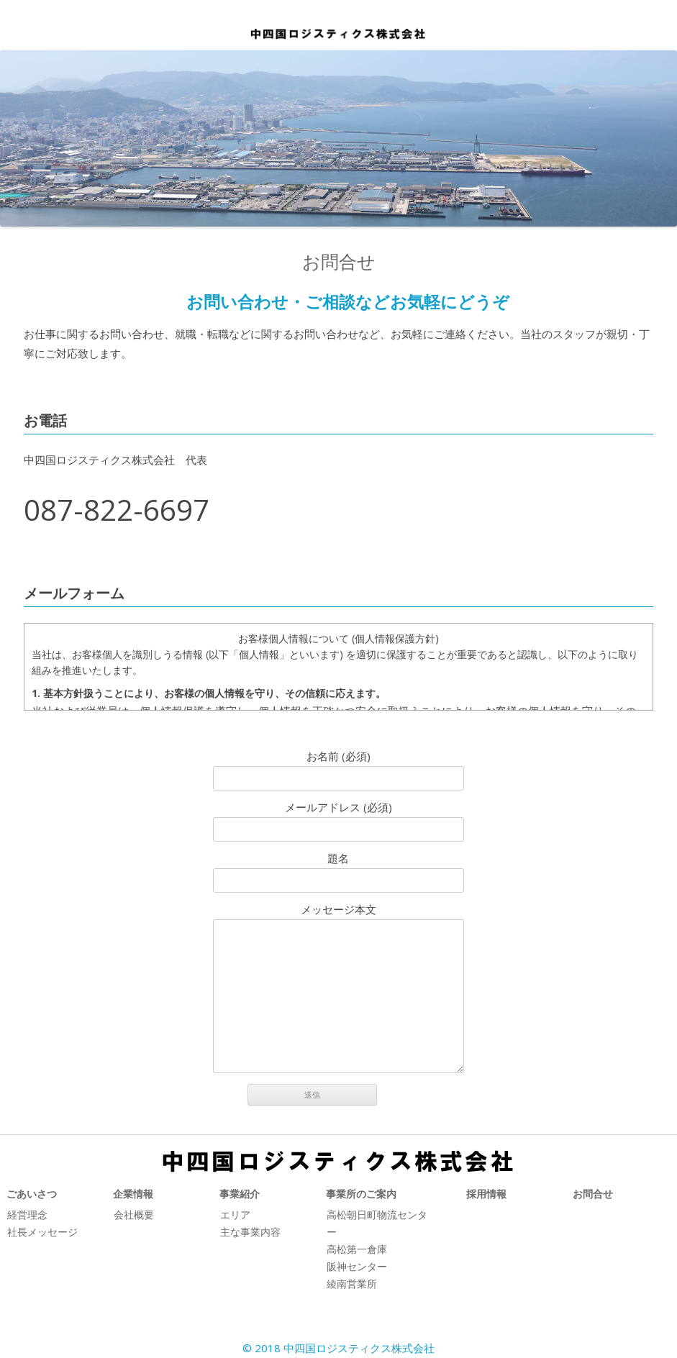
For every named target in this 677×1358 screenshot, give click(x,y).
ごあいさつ (31, 1193)
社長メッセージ (42, 1232)
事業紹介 (239, 1193)
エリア (235, 1214)
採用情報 (486, 1193)
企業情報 (133, 1193)
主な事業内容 (250, 1232)
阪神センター (357, 1266)
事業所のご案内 (361, 1193)
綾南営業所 (352, 1283)
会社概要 (134, 1214)
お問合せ (593, 1193)
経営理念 (27, 1214)
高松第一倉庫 (357, 1249)
